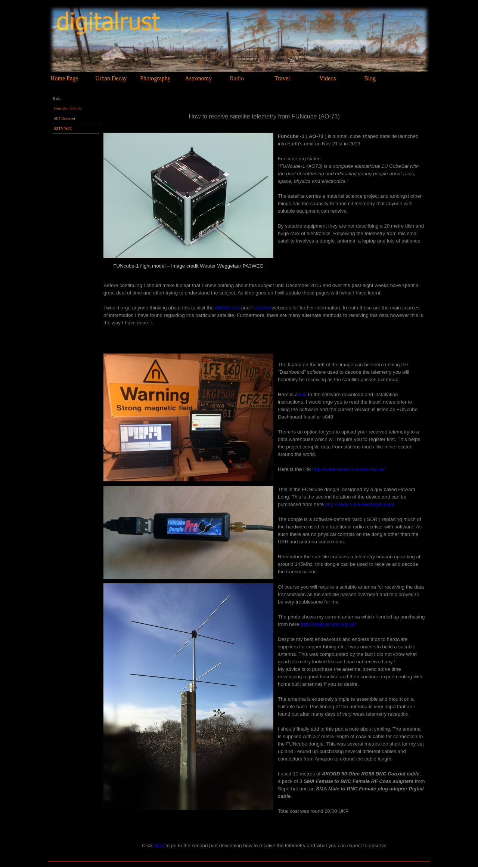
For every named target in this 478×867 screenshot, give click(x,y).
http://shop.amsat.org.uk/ (328, 624)
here (159, 845)
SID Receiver (64, 118)
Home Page (64, 78)
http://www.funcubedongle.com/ (359, 504)
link (303, 394)
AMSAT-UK (227, 308)
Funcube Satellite (67, 108)
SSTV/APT (63, 128)
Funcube (260, 308)
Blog (370, 78)
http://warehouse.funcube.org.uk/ (348, 469)
